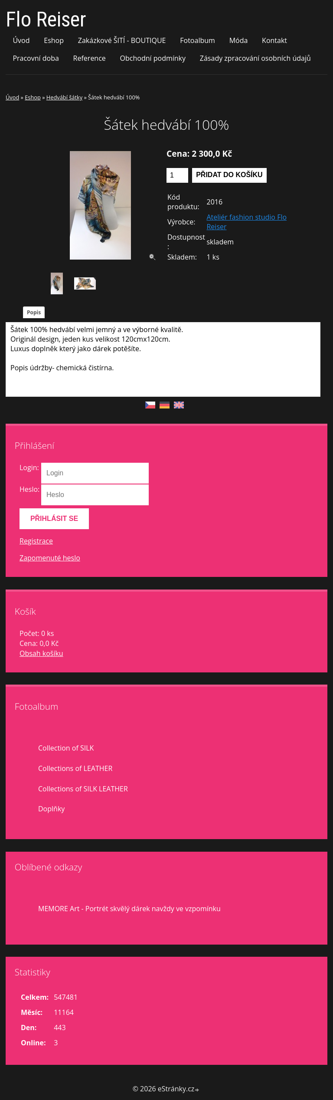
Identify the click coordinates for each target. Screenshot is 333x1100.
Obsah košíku (41, 653)
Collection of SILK (66, 748)
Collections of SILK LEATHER (83, 789)
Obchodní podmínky (153, 58)
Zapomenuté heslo (50, 558)
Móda (238, 40)
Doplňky (51, 808)
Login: (29, 467)
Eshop (54, 40)
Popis (34, 312)
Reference (89, 58)
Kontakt (274, 40)
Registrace (36, 541)
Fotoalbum (197, 40)
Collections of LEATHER (75, 768)
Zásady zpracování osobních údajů (255, 58)
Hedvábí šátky (64, 97)
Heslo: (29, 489)
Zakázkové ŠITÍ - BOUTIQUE (122, 40)
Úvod (21, 40)
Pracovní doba (36, 58)
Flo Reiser (46, 19)
